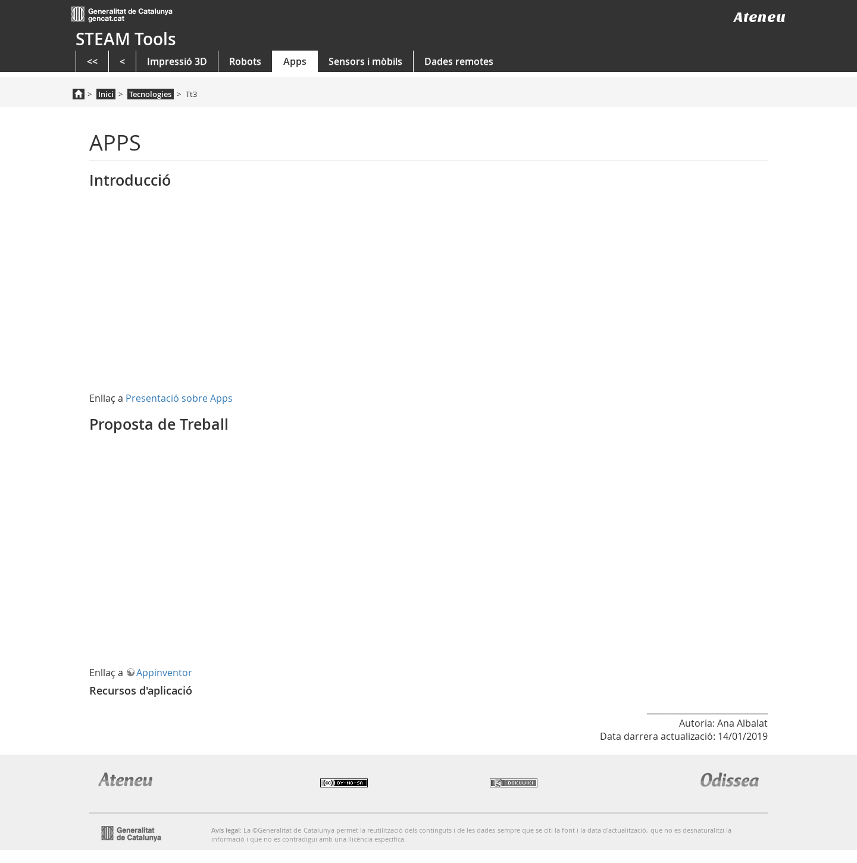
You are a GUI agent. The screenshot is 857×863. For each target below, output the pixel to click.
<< (92, 61)
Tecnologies (150, 94)
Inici (106, 94)
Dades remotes (458, 61)
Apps (294, 61)
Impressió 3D (177, 61)
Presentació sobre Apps (179, 398)
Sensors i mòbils (365, 61)
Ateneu (760, 17)
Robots (245, 61)
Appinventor (164, 672)
